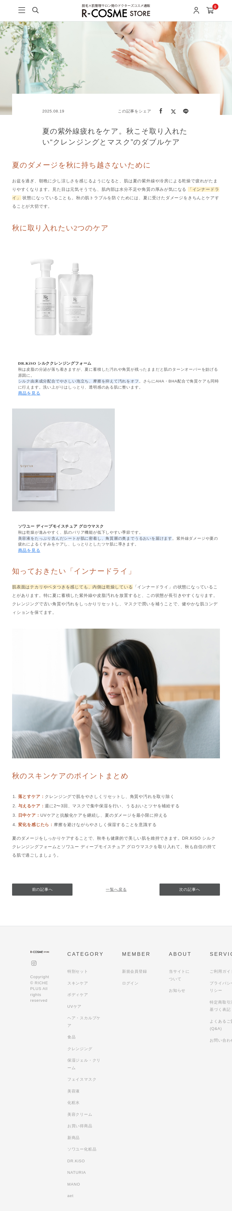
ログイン (130, 983)
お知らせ (177, 990)
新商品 (73, 1137)
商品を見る (29, 393)
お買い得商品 (79, 1126)
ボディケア (77, 994)
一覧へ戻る (116, 889)
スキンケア (77, 983)
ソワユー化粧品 (82, 1149)
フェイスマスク (82, 1079)
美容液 (73, 1091)
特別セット (77, 971)
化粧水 (73, 1102)
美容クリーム (79, 1114)
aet (70, 1195)
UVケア (74, 1006)
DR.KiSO (76, 1161)
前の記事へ (42, 889)
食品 (71, 1037)
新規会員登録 (134, 971)
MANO (73, 1184)
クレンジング (79, 1049)
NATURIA (76, 1172)
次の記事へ (189, 889)
